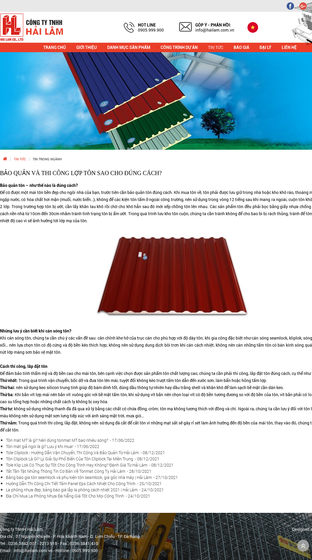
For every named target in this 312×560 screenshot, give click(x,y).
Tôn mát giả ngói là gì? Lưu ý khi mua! (52, 446)
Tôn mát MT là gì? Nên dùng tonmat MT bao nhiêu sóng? (70, 440)
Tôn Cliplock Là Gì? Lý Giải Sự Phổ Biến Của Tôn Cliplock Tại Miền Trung (82, 459)
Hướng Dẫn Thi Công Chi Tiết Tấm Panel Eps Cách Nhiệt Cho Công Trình (84, 483)
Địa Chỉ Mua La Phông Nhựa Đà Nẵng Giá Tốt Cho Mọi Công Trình (78, 496)
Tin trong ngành (47, 159)
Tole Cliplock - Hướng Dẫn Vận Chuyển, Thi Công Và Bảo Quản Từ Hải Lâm (85, 452)
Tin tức (20, 159)
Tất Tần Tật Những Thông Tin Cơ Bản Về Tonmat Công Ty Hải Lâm (78, 471)
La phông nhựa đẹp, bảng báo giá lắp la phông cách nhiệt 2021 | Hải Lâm (85, 490)
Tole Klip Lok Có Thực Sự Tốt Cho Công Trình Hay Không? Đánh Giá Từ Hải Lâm (90, 465)
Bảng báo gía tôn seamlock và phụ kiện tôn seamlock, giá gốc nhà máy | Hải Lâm (92, 477)
